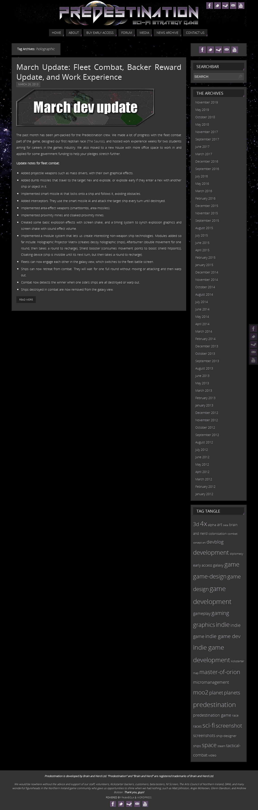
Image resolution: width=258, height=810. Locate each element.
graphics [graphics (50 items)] (204, 625)
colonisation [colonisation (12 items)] (218, 533)
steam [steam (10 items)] (221, 746)
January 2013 (204, 405)
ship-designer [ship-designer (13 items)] (226, 735)
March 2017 (203, 154)
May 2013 (202, 383)
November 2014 (206, 279)
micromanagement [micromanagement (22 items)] (211, 682)
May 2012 (202, 464)
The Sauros (96, 141)
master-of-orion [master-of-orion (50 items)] (219, 672)
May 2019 (202, 109)
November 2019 (206, 102)
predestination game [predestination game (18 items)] (212, 715)
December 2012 (206, 412)
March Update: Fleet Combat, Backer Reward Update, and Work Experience (98, 72)
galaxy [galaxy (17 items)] (218, 565)
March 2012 (203, 479)
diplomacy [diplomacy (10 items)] (236, 554)
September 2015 (207, 220)
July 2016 (201, 176)
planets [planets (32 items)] (232, 692)
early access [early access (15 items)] (202, 565)
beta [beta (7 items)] (225, 525)
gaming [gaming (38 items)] (220, 613)
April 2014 (202, 324)
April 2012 (202, 472)
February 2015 (205, 257)
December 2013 (206, 346)
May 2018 (202, 124)
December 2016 (206, 161)
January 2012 (204, 494)
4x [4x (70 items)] (203, 523)
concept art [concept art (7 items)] (199, 542)
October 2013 (205, 353)
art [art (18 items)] (219, 524)
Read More (26, 299)
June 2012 (202, 457)
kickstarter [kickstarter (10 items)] (237, 661)
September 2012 (207, 435)
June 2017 (202, 146)
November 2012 (206, 420)
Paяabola (128, 797)
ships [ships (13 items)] (197, 745)
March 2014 (203, 331)
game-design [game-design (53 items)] (209, 576)
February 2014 (205, 339)
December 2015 (206, 206)
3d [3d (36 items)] (196, 524)
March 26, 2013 (28, 84)
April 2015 (202, 250)
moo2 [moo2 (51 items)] (200, 692)
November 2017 (206, 132)
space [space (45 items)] (209, 745)
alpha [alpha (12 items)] (212, 524)
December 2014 (206, 272)
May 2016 (202, 183)
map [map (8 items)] (195, 673)
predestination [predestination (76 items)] (214, 704)
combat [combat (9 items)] (232, 534)
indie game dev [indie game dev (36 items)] (223, 636)
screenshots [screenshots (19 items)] (204, 735)
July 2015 (201, 235)
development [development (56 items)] (211, 552)
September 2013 (207, 361)
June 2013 (202, 376)
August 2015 (204, 228)
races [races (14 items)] (197, 726)
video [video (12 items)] (212, 755)
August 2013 (204, 368)
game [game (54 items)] (231, 564)
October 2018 (205, 117)
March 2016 (203, 191)
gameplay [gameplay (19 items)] (202, 613)
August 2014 (204, 294)
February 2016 (205, 198)
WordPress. (144, 797)
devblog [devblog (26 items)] (215, 542)
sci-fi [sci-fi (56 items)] (209, 725)
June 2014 (202, 309)
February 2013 (205, 398)
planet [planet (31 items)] (216, 692)
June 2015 (202, 243)
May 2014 (202, 316)
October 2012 (205, 427)
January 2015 (204, 265)
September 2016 (207, 169)
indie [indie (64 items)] (223, 624)
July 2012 (201, 449)
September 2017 (207, 139)
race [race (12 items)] (235, 715)
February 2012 (205, 486)
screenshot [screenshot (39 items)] (229, 725)
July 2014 (201, 302)
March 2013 (203, 390)
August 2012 (204, 442)
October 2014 (205, 287)
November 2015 (206, 213)
